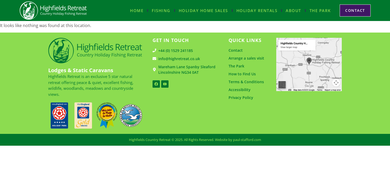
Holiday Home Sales (203, 10)
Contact (236, 50)
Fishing (161, 10)
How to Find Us (242, 73)
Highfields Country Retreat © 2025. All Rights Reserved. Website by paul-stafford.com (195, 139)
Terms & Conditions (246, 81)
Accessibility (240, 89)
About (293, 10)
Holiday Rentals (257, 10)
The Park (320, 10)
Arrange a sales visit (246, 58)
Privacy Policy (241, 97)
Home (136, 10)
